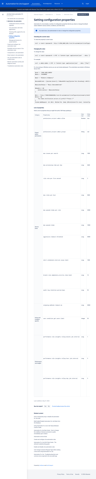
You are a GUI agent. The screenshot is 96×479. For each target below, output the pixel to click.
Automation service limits (40, 436)
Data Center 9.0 (83, 14)
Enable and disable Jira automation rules (44, 447)
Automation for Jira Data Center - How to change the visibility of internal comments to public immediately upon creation (46, 432)
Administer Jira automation (14, 21)
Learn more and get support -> (71, 9)
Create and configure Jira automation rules (45, 439)
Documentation (36, 3)
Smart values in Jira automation (15, 55)
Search (82, 3)
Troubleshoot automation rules (15, 66)
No (49, 406)
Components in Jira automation (15, 52)
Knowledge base (47, 3)
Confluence (41, 465)
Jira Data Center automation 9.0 (15, 14)
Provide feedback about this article (61, 406)
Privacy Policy (60, 474)
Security (77, 474)
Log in (87, 3)
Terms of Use (69, 474)
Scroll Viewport (49, 465)
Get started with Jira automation (15, 18)
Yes (45, 406)
